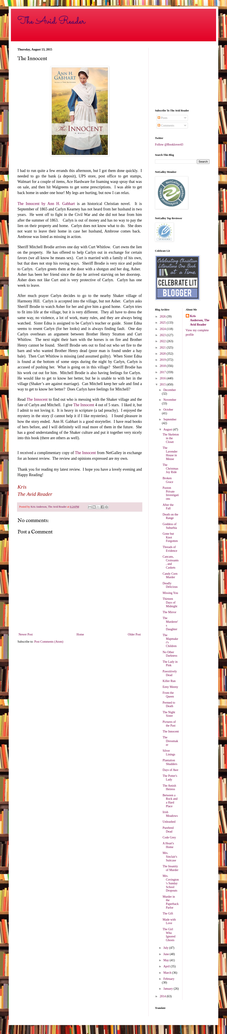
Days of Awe (170, 770)
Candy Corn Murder (170, 575)
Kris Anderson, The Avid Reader (199, 320)
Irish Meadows (170, 813)
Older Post (134, 634)
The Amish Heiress (169, 787)
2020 (163, 353)
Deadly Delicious (170, 585)
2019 (163, 359)
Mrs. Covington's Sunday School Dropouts (171, 883)
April (166, 966)
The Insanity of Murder (170, 868)
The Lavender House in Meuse (170, 453)
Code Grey (169, 837)
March (167, 972)
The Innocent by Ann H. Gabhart (46, 203)
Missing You (170, 593)
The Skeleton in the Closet (171, 438)
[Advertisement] (182, 75)
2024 (163, 329)
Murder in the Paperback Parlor (171, 902)
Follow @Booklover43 (169, 144)
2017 (163, 372)
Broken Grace (168, 480)
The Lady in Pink (170, 663)
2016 (163, 378)
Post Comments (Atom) (48, 641)
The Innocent (37, 399)
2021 (163, 347)
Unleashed (169, 821)
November (169, 399)
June (166, 954)
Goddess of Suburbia (170, 525)
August (168, 429)
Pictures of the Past (169, 723)
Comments (166, 125)
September (169, 419)
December (169, 390)
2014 (163, 996)
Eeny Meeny (170, 687)
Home (80, 634)
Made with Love (169, 921)
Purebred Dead (168, 829)
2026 (163, 316)
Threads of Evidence (170, 548)
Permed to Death (169, 704)
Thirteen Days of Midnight (170, 602)
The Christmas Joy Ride (170, 468)
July (166, 947)
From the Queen (168, 694)
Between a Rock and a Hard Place (170, 801)
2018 (163, 366)
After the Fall (168, 506)
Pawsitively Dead (170, 673)
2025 (163, 322)
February (168, 978)
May (166, 960)
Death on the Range (170, 516)
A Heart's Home (168, 845)
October (168, 409)
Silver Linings (169, 752)
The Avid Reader (51, 21)
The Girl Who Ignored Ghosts (169, 935)
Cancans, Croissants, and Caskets (171, 562)
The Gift (168, 913)
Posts (162, 118)
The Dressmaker (170, 741)
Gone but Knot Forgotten (170, 537)
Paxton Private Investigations (171, 493)
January (168, 988)
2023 (163, 335)
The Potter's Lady (170, 777)
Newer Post (26, 634)
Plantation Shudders (170, 762)
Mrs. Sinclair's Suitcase (170, 856)
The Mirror (169, 612)
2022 (163, 341)
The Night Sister (169, 714)
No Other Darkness (170, 654)
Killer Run (169, 681)
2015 (163, 384)
